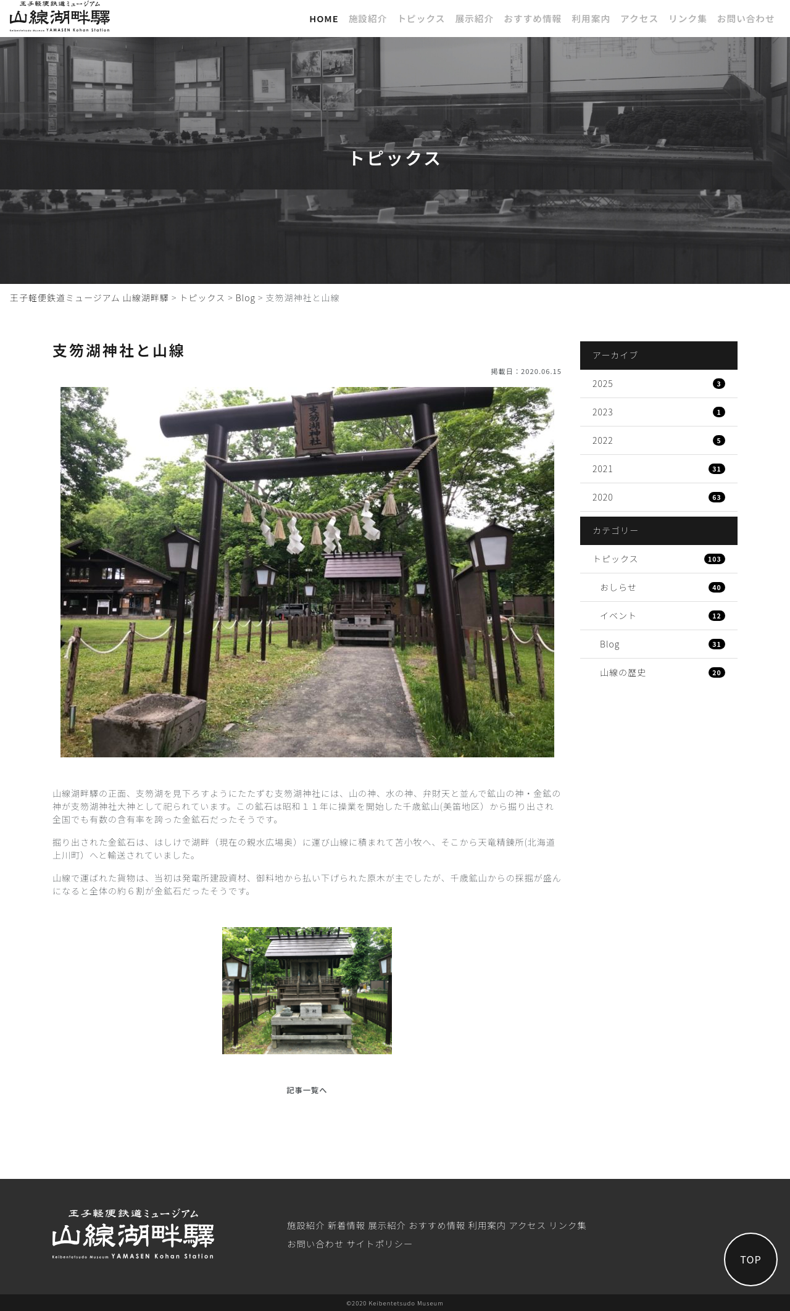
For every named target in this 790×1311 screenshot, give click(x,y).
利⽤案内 (591, 18)
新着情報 (347, 1224)
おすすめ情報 (533, 18)
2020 (658, 497)
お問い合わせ (746, 18)
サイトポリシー (379, 1243)
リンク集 (687, 18)
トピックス (421, 18)
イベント (662, 615)
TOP (750, 1258)
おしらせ (662, 587)
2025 (658, 383)
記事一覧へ (306, 1090)
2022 (658, 440)
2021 (658, 468)
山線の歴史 (662, 672)
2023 (658, 412)
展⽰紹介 (474, 18)
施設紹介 (368, 18)
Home (324, 18)
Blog (662, 644)
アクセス (639, 18)
